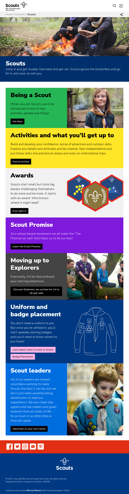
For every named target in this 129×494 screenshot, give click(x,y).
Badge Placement (23, 356)
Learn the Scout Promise (26, 246)
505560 (46, 481)
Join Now (17, 121)
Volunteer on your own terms (29, 429)
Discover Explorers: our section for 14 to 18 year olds (36, 291)
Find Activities (21, 161)
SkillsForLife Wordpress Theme (56, 490)
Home (9, 14)
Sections (19, 14)
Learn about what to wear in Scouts (33, 349)
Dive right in (19, 211)
